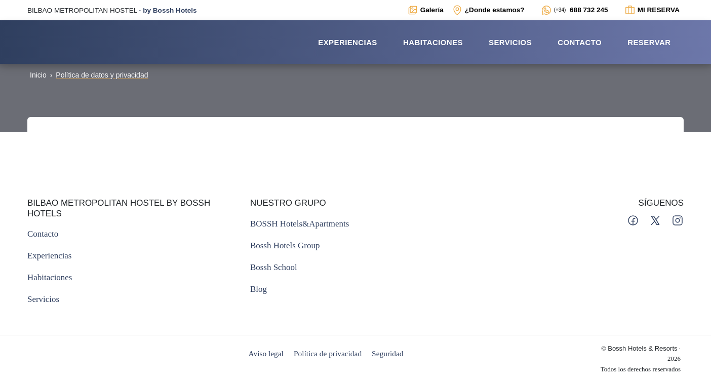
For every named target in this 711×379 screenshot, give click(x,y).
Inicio (38, 75)
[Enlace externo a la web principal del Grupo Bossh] (285, 245)
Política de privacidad (328, 353)
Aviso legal (266, 353)
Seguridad (387, 353)
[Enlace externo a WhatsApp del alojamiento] (574, 10)
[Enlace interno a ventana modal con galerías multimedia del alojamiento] (425, 10)
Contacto (580, 42)
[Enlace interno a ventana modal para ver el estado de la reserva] (652, 10)
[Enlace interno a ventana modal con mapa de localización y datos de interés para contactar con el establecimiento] (488, 10)
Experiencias (347, 42)
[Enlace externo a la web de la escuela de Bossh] (273, 267)
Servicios (510, 42)
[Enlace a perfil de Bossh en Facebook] (634, 219)
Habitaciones (433, 42)
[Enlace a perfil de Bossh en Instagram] (678, 219)
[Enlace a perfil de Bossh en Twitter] (656, 219)
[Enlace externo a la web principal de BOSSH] (299, 224)
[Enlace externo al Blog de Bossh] (258, 289)
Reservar (648, 42)
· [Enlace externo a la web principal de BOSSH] (112, 10)
